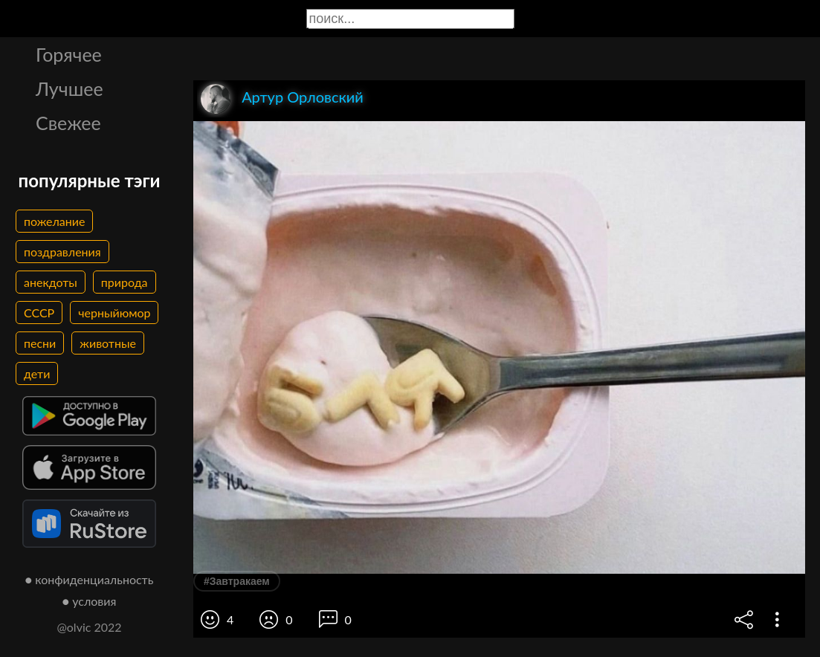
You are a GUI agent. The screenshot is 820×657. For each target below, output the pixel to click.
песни (40, 343)
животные (108, 343)
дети (37, 373)
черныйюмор (114, 312)
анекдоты (50, 282)
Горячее (69, 54)
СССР (39, 312)
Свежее (68, 122)
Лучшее (69, 88)
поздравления (62, 252)
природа (124, 282)
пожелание (54, 221)
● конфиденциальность (89, 579)
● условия (89, 601)
